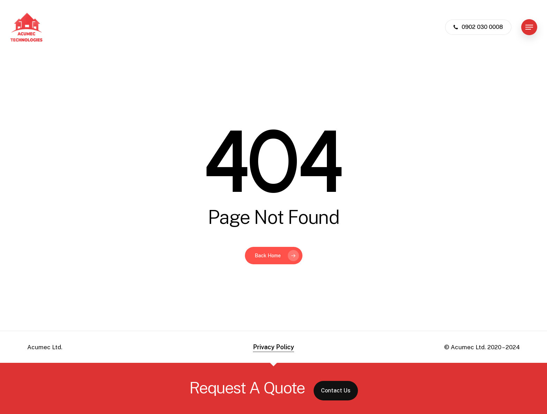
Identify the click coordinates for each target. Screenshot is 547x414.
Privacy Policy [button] (273, 347)
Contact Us (336, 390)
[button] (529, 27)
